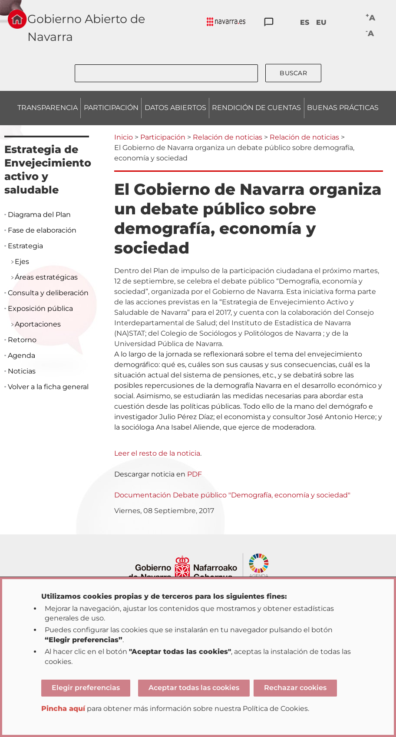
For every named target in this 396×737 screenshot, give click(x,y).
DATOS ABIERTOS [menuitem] (175, 107)
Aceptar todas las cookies (193, 688)
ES (304, 22)
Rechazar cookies (295, 688)
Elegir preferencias (86, 688)
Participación (162, 137)
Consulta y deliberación (48, 293)
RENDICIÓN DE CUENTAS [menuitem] (256, 107)
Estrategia (25, 246)
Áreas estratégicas (46, 277)
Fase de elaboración (42, 230)
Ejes (22, 261)
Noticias (22, 371)
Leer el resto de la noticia (157, 453)
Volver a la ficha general (48, 387)
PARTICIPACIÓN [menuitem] (111, 107)
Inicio (123, 137)
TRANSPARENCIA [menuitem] (47, 107)
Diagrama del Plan (39, 214)
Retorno (22, 340)
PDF (194, 474)
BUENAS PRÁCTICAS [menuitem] (343, 107)
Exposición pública (40, 308)
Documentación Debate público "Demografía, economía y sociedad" (232, 495)
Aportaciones (38, 324)
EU (321, 22)
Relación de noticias (227, 137)
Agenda (21, 355)
